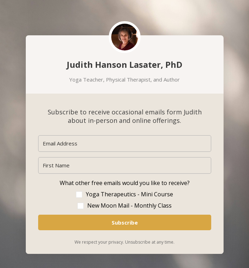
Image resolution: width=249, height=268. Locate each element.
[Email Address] (124, 143)
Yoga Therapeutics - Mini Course (129, 194)
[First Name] (124, 165)
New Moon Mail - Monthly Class (129, 205)
